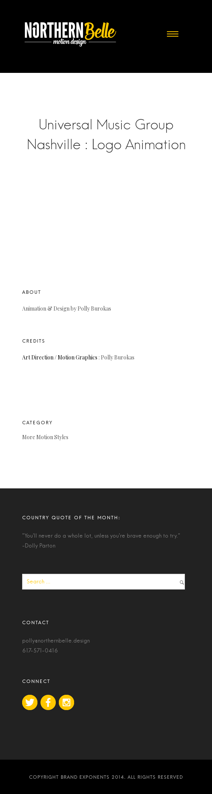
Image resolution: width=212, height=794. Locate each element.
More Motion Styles (45, 437)
